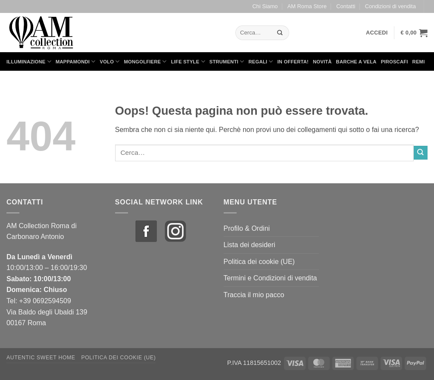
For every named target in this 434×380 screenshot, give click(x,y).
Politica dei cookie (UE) (259, 261)
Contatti (345, 6)
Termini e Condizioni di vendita (270, 278)
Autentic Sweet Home (40, 358)
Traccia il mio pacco (254, 294)
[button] (377, 33)
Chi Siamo (265, 6)
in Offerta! (293, 61)
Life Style (188, 61)
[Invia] (280, 32)
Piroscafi (394, 61)
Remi (418, 61)
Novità (322, 61)
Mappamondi (76, 61)
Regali (260, 61)
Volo (110, 61)
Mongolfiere (145, 61)
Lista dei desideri (249, 244)
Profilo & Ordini (247, 228)
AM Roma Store (307, 6)
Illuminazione (28, 61)
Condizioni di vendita (390, 6)
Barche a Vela (356, 61)
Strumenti (226, 61)
